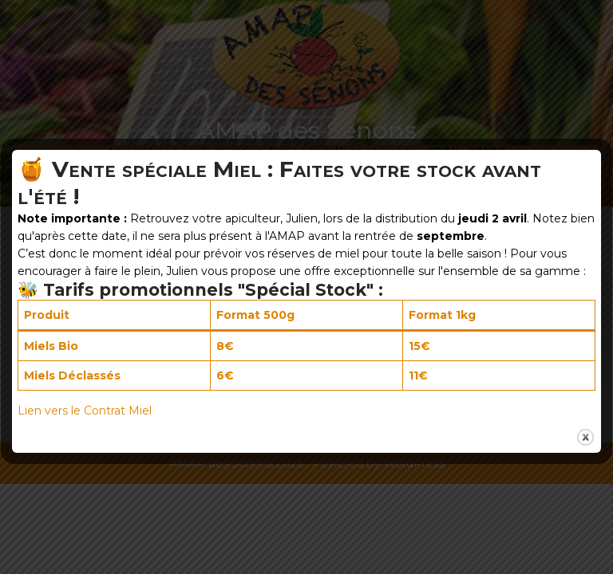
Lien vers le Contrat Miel (85, 410)
